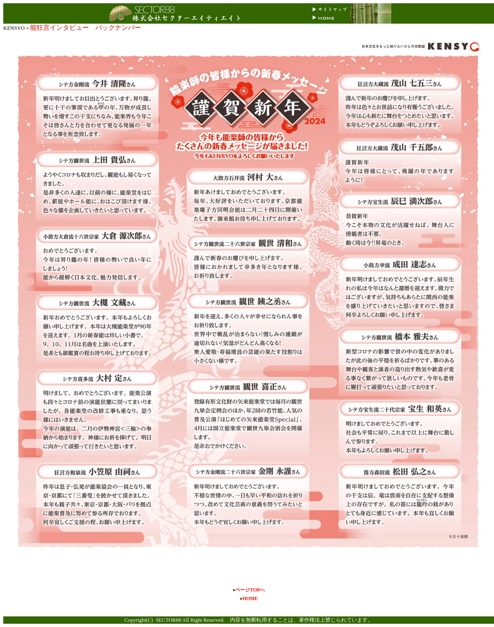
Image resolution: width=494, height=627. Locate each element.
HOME (250, 598)
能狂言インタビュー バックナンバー (85, 27)
